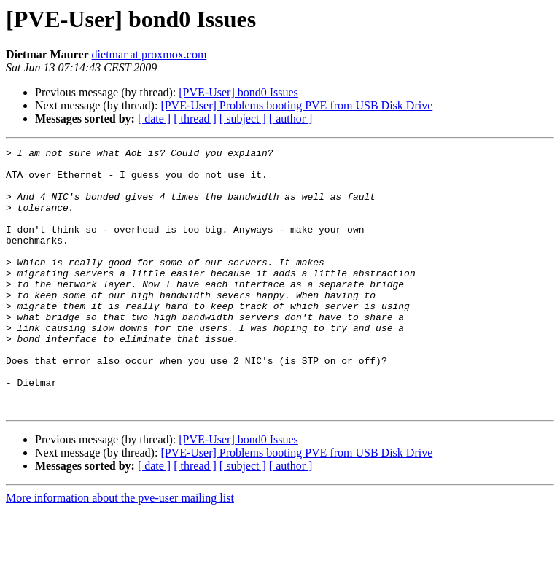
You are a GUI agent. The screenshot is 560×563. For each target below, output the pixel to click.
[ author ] (291, 118)
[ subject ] (242, 118)
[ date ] (154, 118)
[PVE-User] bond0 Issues (238, 92)
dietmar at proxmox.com (149, 54)
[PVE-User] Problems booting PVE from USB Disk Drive (296, 105)
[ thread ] (195, 118)
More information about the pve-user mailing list (120, 550)
